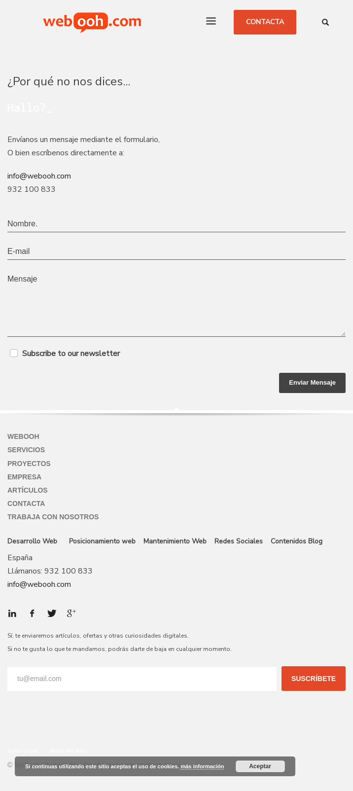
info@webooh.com (39, 176)
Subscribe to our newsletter (71, 353)
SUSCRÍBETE (313, 679)
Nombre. (22, 223)
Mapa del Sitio (68, 751)
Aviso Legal (22, 751)
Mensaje (22, 279)
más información (202, 766)
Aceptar (260, 766)
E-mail (18, 251)
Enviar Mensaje (312, 382)
